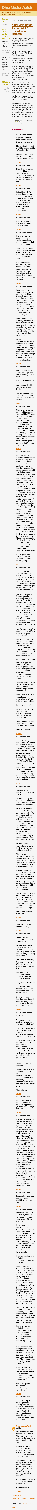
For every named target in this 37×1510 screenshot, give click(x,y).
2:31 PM (18, 1009)
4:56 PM (18, 1189)
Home (24, 1499)
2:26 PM (18, 930)
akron (19, 123)
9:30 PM (18, 229)
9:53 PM (18, 283)
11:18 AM (19, 734)
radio (23, 123)
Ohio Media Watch (17, 7)
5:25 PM (18, 1206)
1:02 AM (18, 364)
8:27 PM (18, 1491)
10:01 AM (19, 564)
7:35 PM (18, 1394)
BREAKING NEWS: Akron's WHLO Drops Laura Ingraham (22, 29)
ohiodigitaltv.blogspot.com (6, 75)
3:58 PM (18, 1113)
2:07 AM (18, 403)
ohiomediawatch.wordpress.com (6, 52)
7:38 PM (18, 1423)
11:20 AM (19, 783)
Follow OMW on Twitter (7, 89)
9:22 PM (18, 214)
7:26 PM (18, 185)
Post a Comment (17, 1495)
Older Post (31, 1499)
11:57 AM (19, 918)
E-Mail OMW (6, 24)
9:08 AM (18, 449)
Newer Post (16, 1499)
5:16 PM (18, 162)
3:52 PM (18, 1094)
